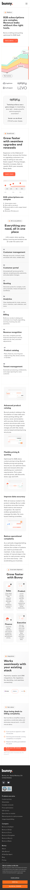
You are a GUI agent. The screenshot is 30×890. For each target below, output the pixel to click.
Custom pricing (6, 799)
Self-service (5, 810)
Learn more (20, 872)
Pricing (4, 860)
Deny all (15, 882)
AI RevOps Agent (7, 854)
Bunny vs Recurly (7, 838)
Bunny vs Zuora (7, 832)
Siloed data (5, 802)
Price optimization (7, 807)
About (4, 848)
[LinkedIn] (3, 782)
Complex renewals (7, 805)
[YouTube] (8, 782)
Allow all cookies (15, 886)
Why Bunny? (6, 851)
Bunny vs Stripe (7, 829)
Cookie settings (15, 877)
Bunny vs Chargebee (8, 835)
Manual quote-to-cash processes (12, 816)
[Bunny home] (7, 3)
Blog (3, 857)
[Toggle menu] (26, 3)
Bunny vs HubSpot (7, 826)
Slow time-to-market (8, 813)
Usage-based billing (8, 819)
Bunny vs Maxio (7, 841)
